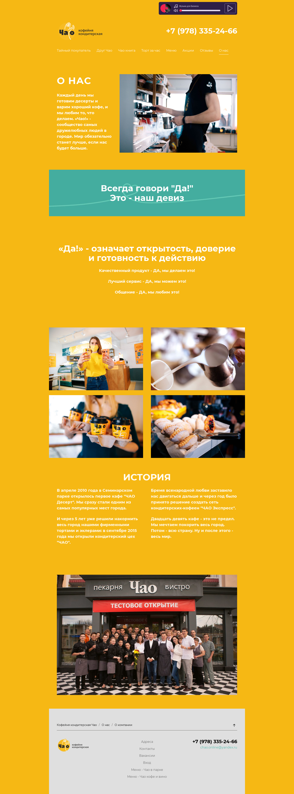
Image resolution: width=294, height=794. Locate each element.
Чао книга (126, 50)
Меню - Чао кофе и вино (147, 777)
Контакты (147, 749)
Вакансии (147, 756)
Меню (171, 50)
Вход (147, 763)
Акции (188, 50)
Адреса (147, 742)
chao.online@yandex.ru (218, 747)
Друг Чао (104, 50)
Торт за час (150, 50)
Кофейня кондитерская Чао (77, 725)
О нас (224, 50)
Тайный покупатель (74, 50)
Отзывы (206, 50)
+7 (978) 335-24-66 (201, 31)
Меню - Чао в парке (147, 770)
